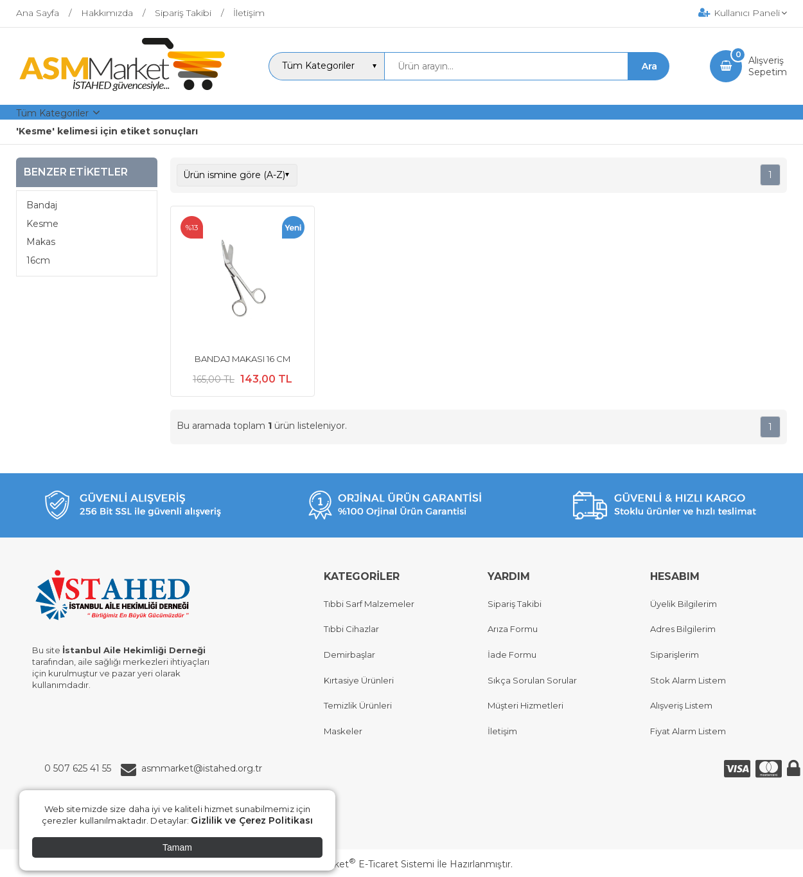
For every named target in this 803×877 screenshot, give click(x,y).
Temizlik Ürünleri (358, 705)
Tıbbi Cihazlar (351, 629)
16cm (38, 260)
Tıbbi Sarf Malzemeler (369, 604)
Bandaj (41, 205)
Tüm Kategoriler (52, 113)
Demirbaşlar (349, 654)
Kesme (42, 224)
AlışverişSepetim (767, 66)
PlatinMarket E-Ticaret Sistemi (362, 864)
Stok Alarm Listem (688, 680)
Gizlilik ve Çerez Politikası (252, 820)
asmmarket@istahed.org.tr (201, 768)
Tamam (177, 847)
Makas (40, 242)
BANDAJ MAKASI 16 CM (242, 359)
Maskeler (343, 731)
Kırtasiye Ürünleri (359, 680)
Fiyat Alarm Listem (688, 731)
